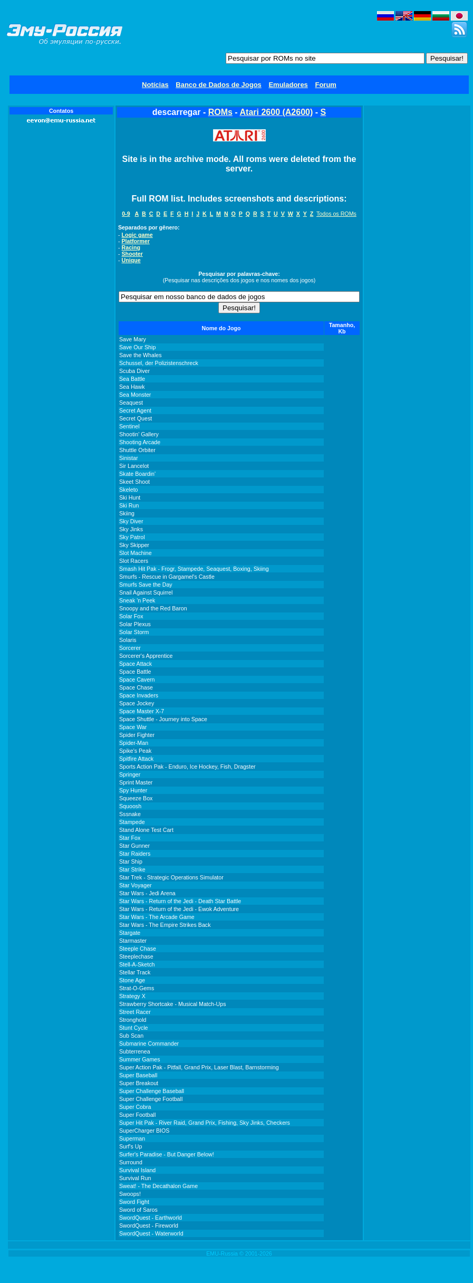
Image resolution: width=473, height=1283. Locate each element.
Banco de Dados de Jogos (219, 85)
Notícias (155, 85)
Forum (325, 85)
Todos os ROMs (336, 213)
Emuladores (287, 85)
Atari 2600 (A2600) (276, 112)
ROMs (220, 112)
